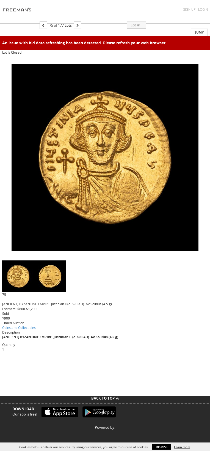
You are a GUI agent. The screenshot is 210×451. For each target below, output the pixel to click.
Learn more (182, 447)
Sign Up (189, 9)
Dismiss (161, 447)
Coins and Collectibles (19, 327)
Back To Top (105, 398)
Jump (199, 32)
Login (203, 9)
